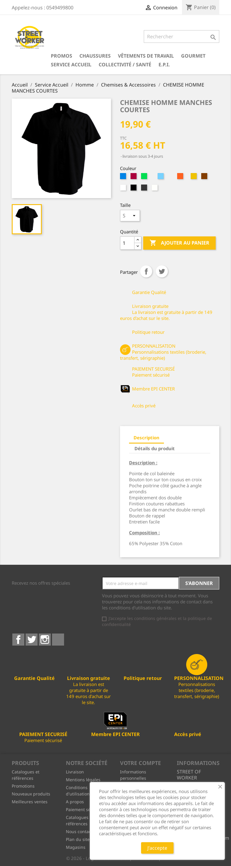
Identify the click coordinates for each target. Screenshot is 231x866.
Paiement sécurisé (84, 809)
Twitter (32, 640)
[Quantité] (127, 243)
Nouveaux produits (31, 794)
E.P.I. (164, 64)
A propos (75, 801)
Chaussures (95, 55)
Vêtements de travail (146, 55)
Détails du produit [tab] (154, 448)
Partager (146, 271)
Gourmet (193, 55)
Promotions (23, 786)
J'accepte (157, 848)
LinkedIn (58, 640)
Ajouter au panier (179, 243)
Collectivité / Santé (125, 64)
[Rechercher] (181, 36)
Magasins (75, 847)
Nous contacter (81, 831)
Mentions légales (83, 779)
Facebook (18, 640)
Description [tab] (146, 438)
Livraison (75, 772)
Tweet (162, 271)
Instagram (45, 640)
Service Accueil (71, 64)
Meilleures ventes (30, 801)
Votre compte (140, 762)
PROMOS (61, 55)
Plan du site (78, 839)
